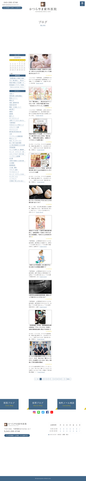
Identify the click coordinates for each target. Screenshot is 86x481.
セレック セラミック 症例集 (17, 152)
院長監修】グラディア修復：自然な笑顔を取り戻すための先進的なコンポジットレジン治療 (40, 170)
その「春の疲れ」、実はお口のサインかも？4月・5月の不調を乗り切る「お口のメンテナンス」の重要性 (40, 103)
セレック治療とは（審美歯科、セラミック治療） (22, 149)
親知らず (11, 100)
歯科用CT (12, 109)
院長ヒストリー (13, 98)
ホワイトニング (13, 129)
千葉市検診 (12, 122)
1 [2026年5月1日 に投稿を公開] (19, 62)
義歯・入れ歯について (15, 107)
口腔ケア (11, 93)
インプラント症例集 (14, 156)
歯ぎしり (11, 116)
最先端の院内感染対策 (15, 131)
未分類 (11, 158)
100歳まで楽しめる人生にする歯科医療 (20, 181)
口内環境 (11, 163)
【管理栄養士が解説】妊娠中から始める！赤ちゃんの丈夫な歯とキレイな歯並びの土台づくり (40, 71)
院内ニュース (13, 138)
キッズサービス (13, 176)
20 (57, 379)
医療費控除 (12, 165)
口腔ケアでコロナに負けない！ (17, 120)
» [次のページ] (65, 379)
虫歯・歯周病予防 (14, 102)
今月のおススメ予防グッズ (16, 125)
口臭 (10, 134)
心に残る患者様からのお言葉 (17, 145)
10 (54, 379)
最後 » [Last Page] (69, 379)
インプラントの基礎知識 (16, 136)
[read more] (39, 83)
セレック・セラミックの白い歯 (17, 174)
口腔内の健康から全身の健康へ (17, 160)
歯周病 (11, 114)
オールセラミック (14, 118)
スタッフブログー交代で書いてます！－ (20, 154)
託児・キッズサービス (15, 140)
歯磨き (11, 111)
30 (60, 379)
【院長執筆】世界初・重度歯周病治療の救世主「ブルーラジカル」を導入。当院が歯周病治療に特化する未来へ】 (40, 327)
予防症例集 (12, 147)
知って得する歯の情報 (15, 143)
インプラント (13, 178)
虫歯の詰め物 (13, 105)
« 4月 (11, 73)
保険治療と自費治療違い (16, 96)
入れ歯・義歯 (13, 167)
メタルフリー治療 (14, 127)
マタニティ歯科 (13, 169)
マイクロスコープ (14, 172)
